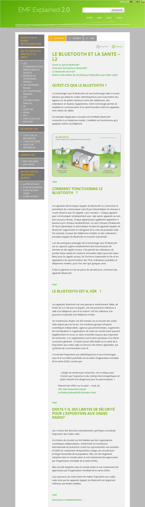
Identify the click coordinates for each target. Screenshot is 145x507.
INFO (109, 17)
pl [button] (143, 1)
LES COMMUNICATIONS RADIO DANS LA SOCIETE (33, 68)
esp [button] (134, 1)
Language (124, 2)
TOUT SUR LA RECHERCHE (30, 137)
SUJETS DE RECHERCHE (29, 146)
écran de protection (32, 187)
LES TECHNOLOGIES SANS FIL (31, 100)
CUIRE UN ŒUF (30, 196)
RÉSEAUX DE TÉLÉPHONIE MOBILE (29, 78)
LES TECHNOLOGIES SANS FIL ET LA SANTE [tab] (31, 54)
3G (24, 106)
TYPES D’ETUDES (31, 141)
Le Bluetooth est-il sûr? (63, 71)
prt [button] (137, 1)
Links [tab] (90, 38)
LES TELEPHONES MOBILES (32, 92)
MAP (99, 17)
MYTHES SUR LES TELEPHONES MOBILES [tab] (29, 174)
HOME (89, 17)
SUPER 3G (28, 109)
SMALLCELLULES (31, 118)
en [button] (131, 1)
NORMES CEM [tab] (28, 154)
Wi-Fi (25, 115)
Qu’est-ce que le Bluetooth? (65, 64)
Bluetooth (28, 121)
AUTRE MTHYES (31, 184)
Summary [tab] (57, 38)
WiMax (26, 112)
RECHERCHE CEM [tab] (29, 128)
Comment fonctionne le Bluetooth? (69, 68)
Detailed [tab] (74, 38)
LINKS (119, 17)
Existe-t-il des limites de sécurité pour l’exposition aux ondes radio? (85, 74)
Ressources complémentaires (66, 499)
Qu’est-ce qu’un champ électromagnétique (31, 40)
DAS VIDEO (28, 164)
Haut (54, 181)
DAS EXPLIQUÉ (30, 161)
